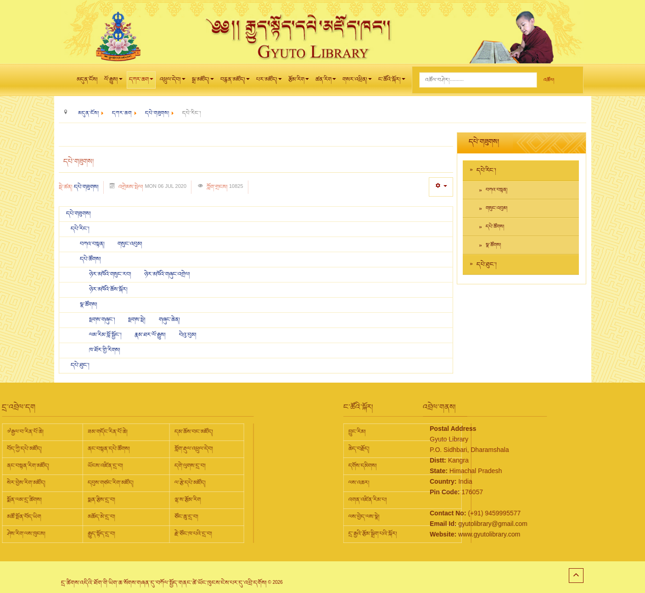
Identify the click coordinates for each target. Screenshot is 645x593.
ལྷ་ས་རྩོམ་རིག (111, 499)
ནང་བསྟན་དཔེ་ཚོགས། (32, 448)
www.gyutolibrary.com (451, 534)
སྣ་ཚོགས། (88, 304)
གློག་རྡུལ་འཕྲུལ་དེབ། (117, 448)
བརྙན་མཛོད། (235, 82)
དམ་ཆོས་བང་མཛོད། (117, 431)
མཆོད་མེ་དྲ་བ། (25, 516)
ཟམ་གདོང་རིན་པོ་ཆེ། (31, 431)
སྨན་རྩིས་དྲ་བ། (25, 499)
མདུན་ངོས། (87, 79)
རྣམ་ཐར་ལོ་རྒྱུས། (151, 334)
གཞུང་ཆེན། (169, 319)
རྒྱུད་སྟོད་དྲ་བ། (25, 533)
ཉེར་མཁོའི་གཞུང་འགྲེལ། (167, 274)
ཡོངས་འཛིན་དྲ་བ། (29, 465)
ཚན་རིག (325, 82)
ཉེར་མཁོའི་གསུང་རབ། (111, 274)
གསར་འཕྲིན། (357, 82)
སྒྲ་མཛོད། (203, 82)
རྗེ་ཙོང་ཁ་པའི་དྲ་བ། (117, 533)
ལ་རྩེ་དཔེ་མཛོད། (113, 482)
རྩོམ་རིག (298, 82)
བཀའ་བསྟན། (93, 243)
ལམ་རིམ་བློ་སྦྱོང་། (105, 334)
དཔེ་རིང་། (80, 228)
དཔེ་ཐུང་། (80, 365)
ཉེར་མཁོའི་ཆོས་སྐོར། (108, 289)
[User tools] (441, 186)
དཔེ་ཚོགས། (90, 259)
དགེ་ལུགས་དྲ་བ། (113, 465)
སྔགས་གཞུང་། (103, 319)
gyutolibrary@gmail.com (454, 523)
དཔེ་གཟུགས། (86, 187)
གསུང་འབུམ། (130, 243)
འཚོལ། (549, 80)
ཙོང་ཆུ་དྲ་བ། (110, 516)
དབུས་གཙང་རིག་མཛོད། (34, 482)
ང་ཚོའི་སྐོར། (391, 82)
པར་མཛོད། (269, 82)
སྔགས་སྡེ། (137, 319)
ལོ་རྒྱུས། (113, 82)
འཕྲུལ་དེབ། (172, 82)
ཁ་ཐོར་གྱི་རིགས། (104, 350)
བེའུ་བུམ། (187, 334)
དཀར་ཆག (141, 82)
